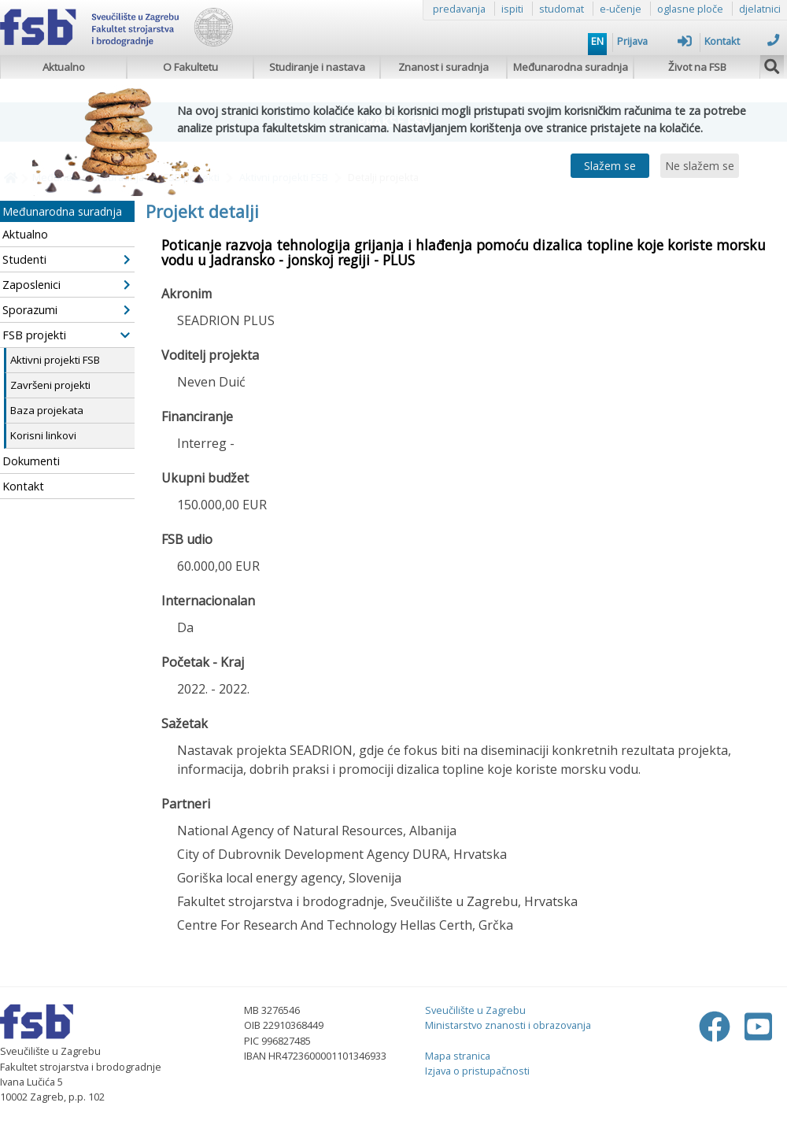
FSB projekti (66, 334)
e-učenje (620, 9)
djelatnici (760, 9)
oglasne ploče (690, 9)
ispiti (512, 9)
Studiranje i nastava (317, 67)
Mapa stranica (457, 1056)
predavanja (459, 9)
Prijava (654, 41)
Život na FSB (697, 67)
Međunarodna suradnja (570, 67)
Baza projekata (46, 410)
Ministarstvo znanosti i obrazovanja (508, 1025)
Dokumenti (31, 460)
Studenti (66, 259)
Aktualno (63, 67)
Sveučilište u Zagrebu (475, 1010)
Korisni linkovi (43, 435)
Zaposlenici (66, 284)
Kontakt (741, 41)
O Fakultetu (190, 67)
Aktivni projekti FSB (55, 360)
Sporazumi (66, 309)
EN (597, 41)
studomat (561, 9)
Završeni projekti (50, 385)
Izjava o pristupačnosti (477, 1071)
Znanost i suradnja (443, 67)
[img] (772, 64)
